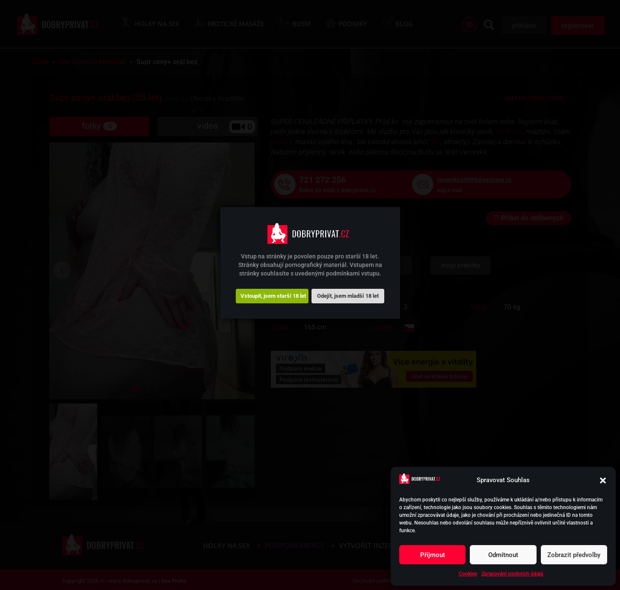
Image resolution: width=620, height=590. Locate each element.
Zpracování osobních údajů (512, 574)
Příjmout (432, 555)
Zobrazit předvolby (573, 555)
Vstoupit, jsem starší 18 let (273, 296)
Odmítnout (503, 555)
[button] (603, 480)
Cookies (468, 574)
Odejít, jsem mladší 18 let (348, 296)
